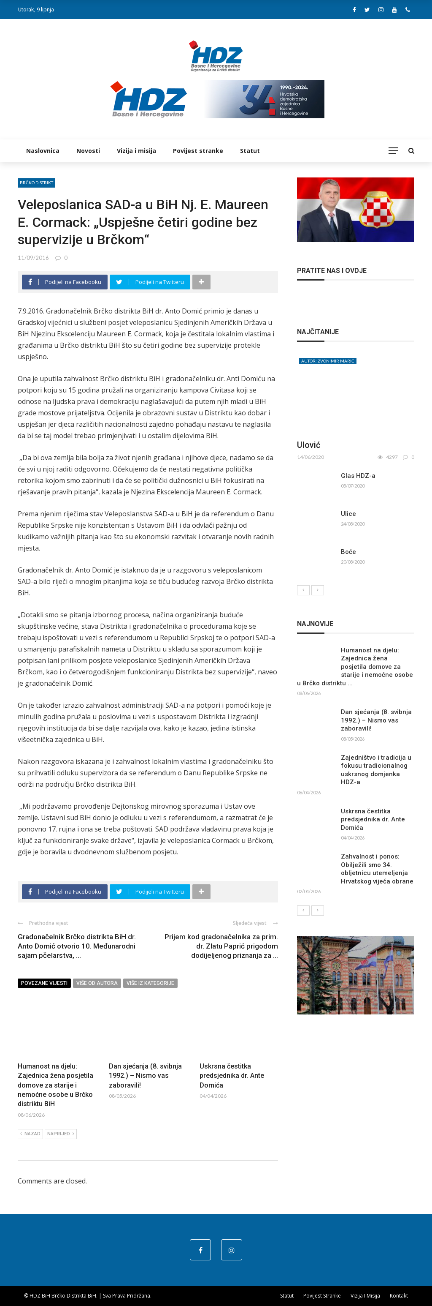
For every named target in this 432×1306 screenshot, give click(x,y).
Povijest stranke (198, 151)
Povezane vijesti (44, 983)
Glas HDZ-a (358, 476)
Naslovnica (42, 151)
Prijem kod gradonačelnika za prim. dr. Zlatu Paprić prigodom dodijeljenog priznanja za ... (221, 946)
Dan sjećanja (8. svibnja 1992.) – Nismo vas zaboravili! (145, 1075)
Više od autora (97, 983)
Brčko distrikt (36, 182)
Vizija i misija (136, 151)
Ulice (348, 514)
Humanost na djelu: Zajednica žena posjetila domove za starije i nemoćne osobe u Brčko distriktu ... (355, 666)
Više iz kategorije (150, 983)
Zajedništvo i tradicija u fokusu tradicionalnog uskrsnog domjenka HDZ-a (376, 770)
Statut (250, 151)
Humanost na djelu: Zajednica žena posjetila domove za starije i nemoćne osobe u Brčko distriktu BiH (55, 1085)
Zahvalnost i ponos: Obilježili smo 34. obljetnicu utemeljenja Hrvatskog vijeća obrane (377, 869)
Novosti (88, 151)
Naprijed (60, 1134)
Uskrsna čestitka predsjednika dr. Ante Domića (232, 1075)
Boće (348, 552)
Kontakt (399, 1295)
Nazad (30, 1134)
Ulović (308, 445)
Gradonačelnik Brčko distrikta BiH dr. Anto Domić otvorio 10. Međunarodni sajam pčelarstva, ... (77, 946)
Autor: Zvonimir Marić (327, 360)
